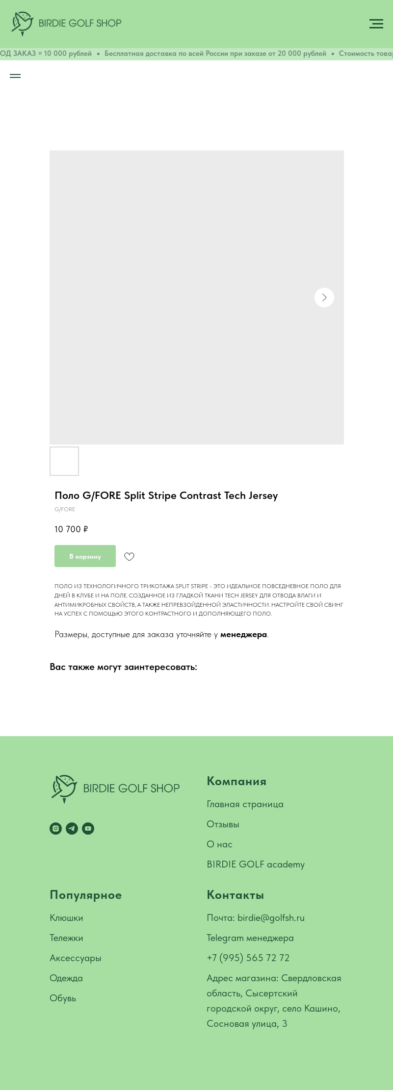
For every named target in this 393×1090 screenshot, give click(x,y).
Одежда (66, 978)
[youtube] (88, 828)
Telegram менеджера (250, 937)
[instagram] (56, 828)
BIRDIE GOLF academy (256, 864)
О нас (220, 844)
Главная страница (245, 804)
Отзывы (223, 824)
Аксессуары (76, 958)
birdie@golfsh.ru (271, 917)
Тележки (66, 937)
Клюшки (66, 917)
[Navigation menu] (376, 24)
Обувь (63, 998)
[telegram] (72, 828)
